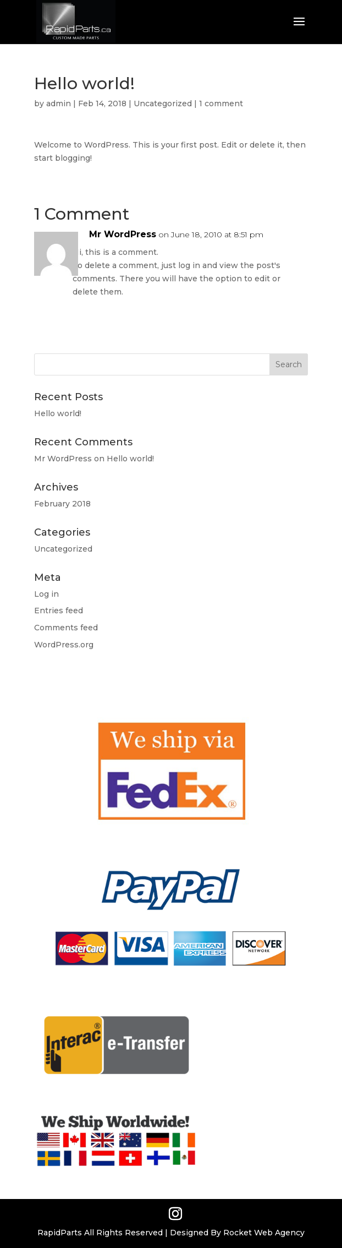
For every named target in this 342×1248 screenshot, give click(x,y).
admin (58, 103)
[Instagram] (175, 1214)
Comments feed (66, 628)
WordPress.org (63, 645)
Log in (46, 594)
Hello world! (57, 413)
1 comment (221, 103)
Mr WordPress (122, 234)
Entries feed (58, 610)
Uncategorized (163, 103)
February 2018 (62, 504)
